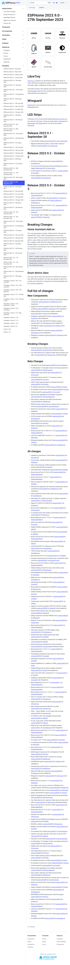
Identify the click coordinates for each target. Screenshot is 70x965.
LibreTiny (30, 81)
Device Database (61, 941)
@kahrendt (36, 618)
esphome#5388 (41, 406)
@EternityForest (54, 560)
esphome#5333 (57, 658)
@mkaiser (46, 613)
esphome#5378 (57, 814)
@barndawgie (47, 570)
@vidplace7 (34, 505)
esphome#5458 (36, 217)
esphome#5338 (61, 592)
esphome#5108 (49, 141)
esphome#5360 (36, 401)
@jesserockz (54, 146)
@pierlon (49, 467)
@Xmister (62, 740)
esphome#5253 (61, 460)
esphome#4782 (36, 313)
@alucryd (63, 198)
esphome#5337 (36, 632)
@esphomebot (47, 350)
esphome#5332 (59, 596)
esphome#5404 (56, 414)
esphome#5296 (36, 797)
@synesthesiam (62, 365)
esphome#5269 (59, 508)
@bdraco (35, 534)
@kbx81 (33, 529)
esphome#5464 (36, 178)
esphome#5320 (53, 551)
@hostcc (45, 423)
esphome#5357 (56, 747)
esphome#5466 (55, 200)
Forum (44, 944)
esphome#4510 (61, 663)
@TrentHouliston (53, 406)
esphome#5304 (36, 759)
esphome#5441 (43, 146)
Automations (31, 944)
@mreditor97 (35, 457)
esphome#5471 (53, 198)
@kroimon (46, 515)
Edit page (31, 927)
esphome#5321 (53, 556)
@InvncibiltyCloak (61, 141)
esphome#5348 (54, 787)
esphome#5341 (58, 625)
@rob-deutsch (35, 510)
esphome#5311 (36, 323)
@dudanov (34, 462)
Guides (29, 941)
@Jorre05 (57, 392)
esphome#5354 (55, 793)
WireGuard (31, 105)
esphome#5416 (57, 416)
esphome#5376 (60, 805)
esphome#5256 (55, 470)
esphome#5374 (40, 355)
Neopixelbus (31, 123)
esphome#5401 (55, 372)
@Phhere (45, 384)
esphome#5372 (36, 768)
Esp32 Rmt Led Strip (58, 119)
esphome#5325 (36, 570)
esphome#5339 (62, 587)
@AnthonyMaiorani (49, 397)
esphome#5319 (36, 548)
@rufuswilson (63, 831)
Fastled (40, 123)
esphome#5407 (47, 392)
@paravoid (46, 217)
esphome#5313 (61, 409)
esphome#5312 (59, 541)
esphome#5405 (57, 389)
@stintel (35, 675)
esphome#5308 (59, 536)
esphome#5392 (60, 431)
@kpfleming (46, 401)
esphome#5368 (60, 735)
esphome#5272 (55, 477)
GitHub (44, 941)
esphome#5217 (63, 673)
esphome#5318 (61, 826)
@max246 (34, 318)
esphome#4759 (36, 821)
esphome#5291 (42, 560)
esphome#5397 (36, 384)
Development (60, 944)
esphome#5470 (60, 205)
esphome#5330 (36, 656)
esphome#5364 (52, 740)
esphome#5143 (49, 326)
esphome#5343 (60, 620)
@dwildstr (34, 212)
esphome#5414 (36, 423)
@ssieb (64, 387)
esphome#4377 (57, 503)
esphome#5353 (36, 723)
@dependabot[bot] (36, 195)
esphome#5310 (36, 637)
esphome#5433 (49, 445)
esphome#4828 (58, 582)
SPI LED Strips (38, 121)
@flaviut (58, 326)
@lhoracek (60, 335)
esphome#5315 (59, 563)
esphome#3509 (42, 309)
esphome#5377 (57, 809)
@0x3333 (34, 829)
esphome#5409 (55, 387)
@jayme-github (47, 500)
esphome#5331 (58, 601)
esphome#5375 (56, 780)
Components (31, 939)
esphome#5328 (36, 350)
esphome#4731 (36, 500)
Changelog (60, 939)
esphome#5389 (50, 365)
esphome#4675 (63, 572)
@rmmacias (35, 375)
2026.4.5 (18, 2)
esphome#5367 (61, 730)
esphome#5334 (63, 615)
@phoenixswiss (48, 370)
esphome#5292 (56, 522)
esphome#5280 (36, 613)
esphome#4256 (50, 335)
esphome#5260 (59, 472)
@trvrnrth (46, 379)
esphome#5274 (36, 708)
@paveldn (46, 656)
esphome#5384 (47, 824)
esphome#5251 (63, 493)
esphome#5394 (36, 397)
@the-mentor (51, 168)
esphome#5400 (36, 379)
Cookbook (30, 947)
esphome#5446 (56, 161)
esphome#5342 (56, 649)
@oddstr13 (34, 428)
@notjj (45, 313)
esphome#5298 (61, 527)
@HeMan (65, 470)
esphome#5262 (40, 467)
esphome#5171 (56, 682)
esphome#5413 (56, 426)
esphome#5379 (36, 836)
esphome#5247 (60, 455)
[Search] (40, 3)
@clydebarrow (35, 163)
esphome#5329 (57, 577)
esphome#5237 (59, 517)
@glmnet (34, 442)
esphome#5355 (63, 742)
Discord (44, 939)
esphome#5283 (36, 370)
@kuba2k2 (34, 91)
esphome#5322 (56, 701)
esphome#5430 (61, 440)
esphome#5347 (36, 699)
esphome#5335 (36, 754)
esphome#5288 (56, 330)
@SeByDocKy (54, 302)
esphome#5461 (57, 210)
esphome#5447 (40, 168)
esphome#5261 (61, 482)
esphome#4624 (43, 302)
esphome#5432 (60, 193)
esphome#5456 (63, 171)
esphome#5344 (36, 642)
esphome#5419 (61, 435)
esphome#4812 (57, 316)
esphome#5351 (36, 713)
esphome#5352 (36, 718)
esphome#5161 (52, 831)
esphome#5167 (36, 515)
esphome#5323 (60, 692)
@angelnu (36, 173)
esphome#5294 (62, 532)
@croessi (34, 594)
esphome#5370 (55, 790)
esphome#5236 (57, 687)
